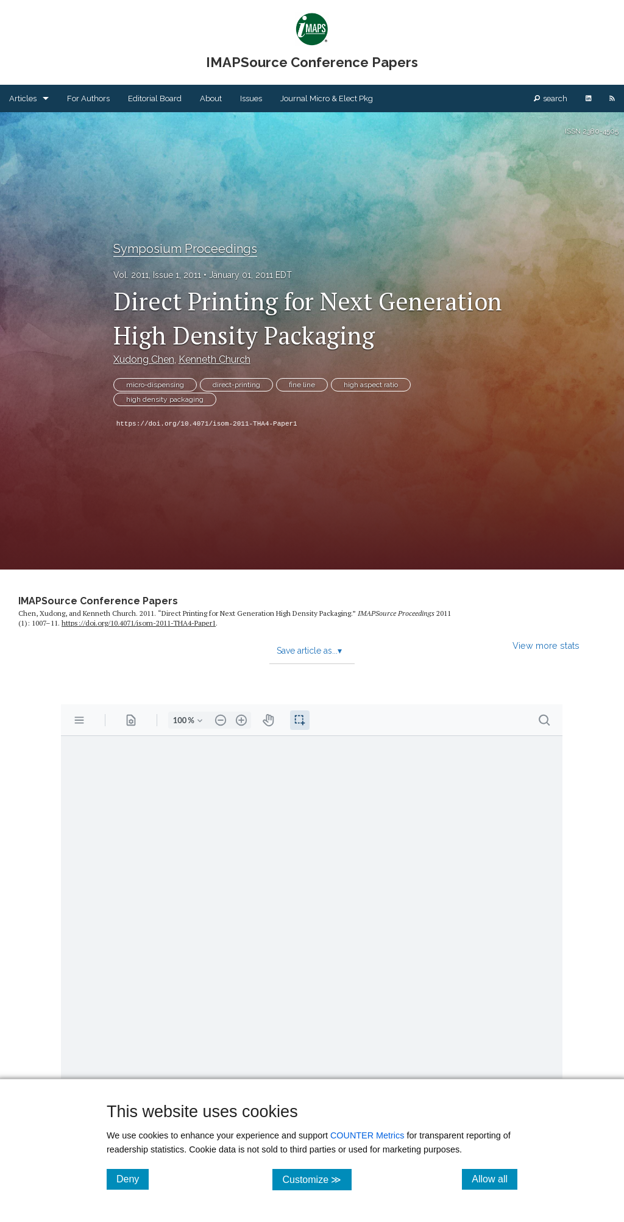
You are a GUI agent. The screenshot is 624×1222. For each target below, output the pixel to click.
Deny (132, 1178)
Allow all (494, 1178)
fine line (302, 385)
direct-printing (236, 385)
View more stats (546, 645)
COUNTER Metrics (367, 1135)
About (211, 98)
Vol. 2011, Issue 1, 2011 (157, 275)
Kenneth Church (214, 359)
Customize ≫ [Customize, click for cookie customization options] (316, 1179)
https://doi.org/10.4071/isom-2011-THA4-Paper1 (206, 423)
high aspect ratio (371, 385)
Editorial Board (155, 98)
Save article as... (309, 651)
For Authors (88, 98)
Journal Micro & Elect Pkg (326, 98)
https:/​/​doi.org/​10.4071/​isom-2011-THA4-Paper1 (139, 623)
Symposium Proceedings (185, 248)
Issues (251, 98)
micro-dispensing (155, 385)
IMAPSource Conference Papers (98, 601)
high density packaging (165, 399)
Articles (23, 98)
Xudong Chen (143, 359)
